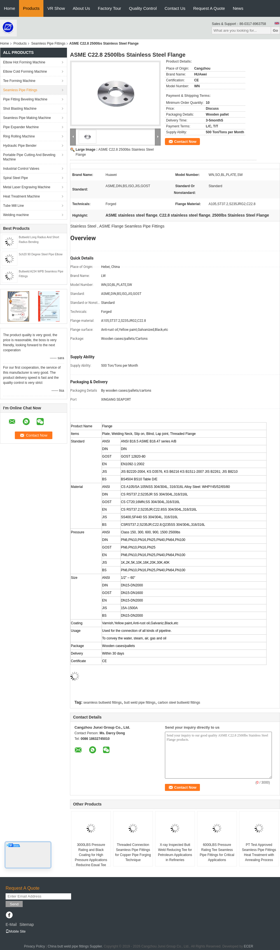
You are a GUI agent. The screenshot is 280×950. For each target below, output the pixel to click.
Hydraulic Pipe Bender (19, 146)
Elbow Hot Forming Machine (24, 62)
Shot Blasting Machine (19, 109)
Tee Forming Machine (19, 81)
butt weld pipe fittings (139, 703)
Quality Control (143, 8)
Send (14, 904)
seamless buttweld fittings (102, 703)
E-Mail (11, 924)
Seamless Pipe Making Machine (27, 118)
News (238, 8)
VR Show (56, 8)
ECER (248, 946)
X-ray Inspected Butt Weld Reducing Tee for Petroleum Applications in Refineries (175, 852)
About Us (81, 8)
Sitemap (26, 924)
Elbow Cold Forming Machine (25, 72)
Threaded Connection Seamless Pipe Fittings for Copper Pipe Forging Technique (133, 852)
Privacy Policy (34, 946)
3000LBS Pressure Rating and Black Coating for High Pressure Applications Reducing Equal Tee (91, 855)
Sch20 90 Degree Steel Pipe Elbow (40, 254)
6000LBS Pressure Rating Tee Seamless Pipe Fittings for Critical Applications (217, 852)
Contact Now (185, 141)
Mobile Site (15, 931)
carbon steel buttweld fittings (179, 703)
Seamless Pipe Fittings (48, 43)
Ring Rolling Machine (19, 136)
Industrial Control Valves (21, 169)
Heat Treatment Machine (21, 196)
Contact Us (175, 8)
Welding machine (16, 215)
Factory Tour (109, 8)
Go (275, 30)
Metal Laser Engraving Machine (26, 187)
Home (9, 8)
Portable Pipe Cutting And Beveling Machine (29, 157)
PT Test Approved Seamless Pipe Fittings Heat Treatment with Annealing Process (259, 852)
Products (31, 8)
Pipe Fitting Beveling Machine (25, 99)
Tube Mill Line (13, 206)
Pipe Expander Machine (21, 127)
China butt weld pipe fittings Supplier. (76, 946)
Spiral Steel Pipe (15, 178)
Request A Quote (209, 8)
